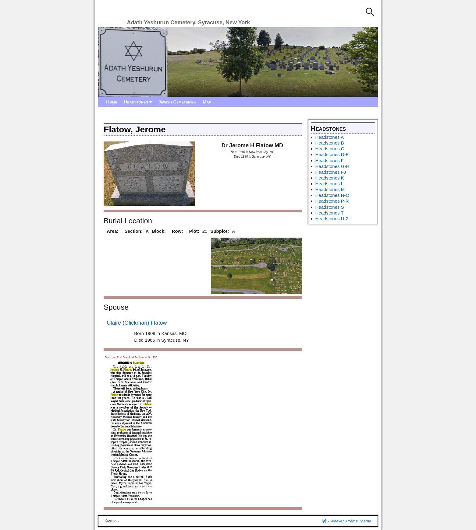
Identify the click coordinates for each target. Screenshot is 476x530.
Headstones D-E (332, 154)
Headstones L (329, 183)
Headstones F (329, 160)
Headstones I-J (330, 172)
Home (111, 101)
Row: (177, 231)
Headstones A (329, 137)
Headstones (139, 102)
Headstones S (329, 207)
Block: (159, 231)
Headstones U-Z (332, 218)
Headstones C (329, 148)
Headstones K (329, 177)
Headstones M (330, 189)
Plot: (194, 231)
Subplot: (219, 231)
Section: (134, 231)
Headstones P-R (332, 201)
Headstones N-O (332, 195)
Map (207, 101)
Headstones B (329, 142)
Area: (112, 231)
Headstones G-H (332, 166)
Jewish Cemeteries (177, 101)
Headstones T (329, 212)
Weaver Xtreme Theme (350, 521)
